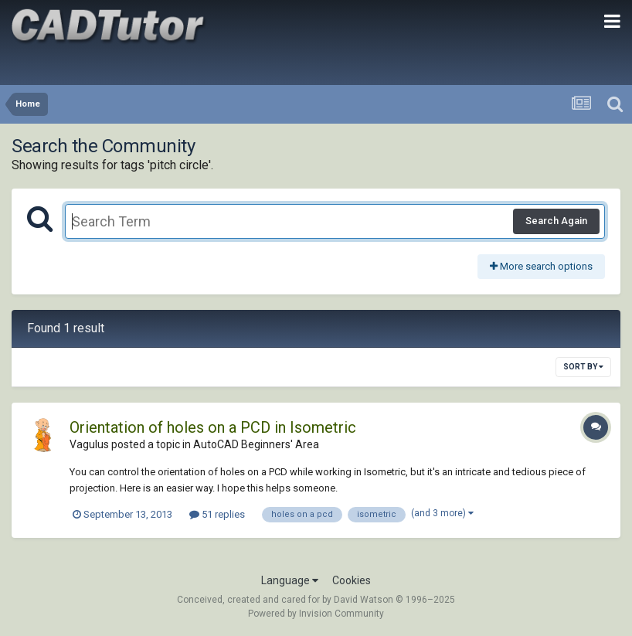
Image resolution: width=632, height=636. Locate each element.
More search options (541, 266)
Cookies (351, 580)
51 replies (217, 514)
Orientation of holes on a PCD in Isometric (213, 427)
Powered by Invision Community (316, 613)
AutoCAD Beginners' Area (256, 444)
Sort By (583, 366)
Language (289, 580)
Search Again (556, 220)
